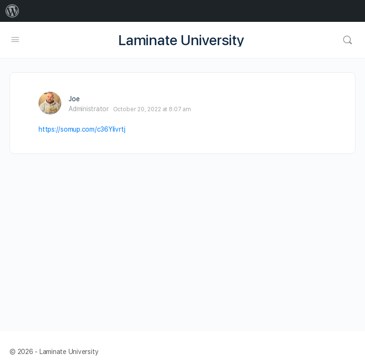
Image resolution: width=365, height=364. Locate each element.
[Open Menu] (15, 39)
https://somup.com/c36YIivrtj (81, 129)
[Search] (347, 40)
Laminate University (181, 40)
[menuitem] (12, 11)
